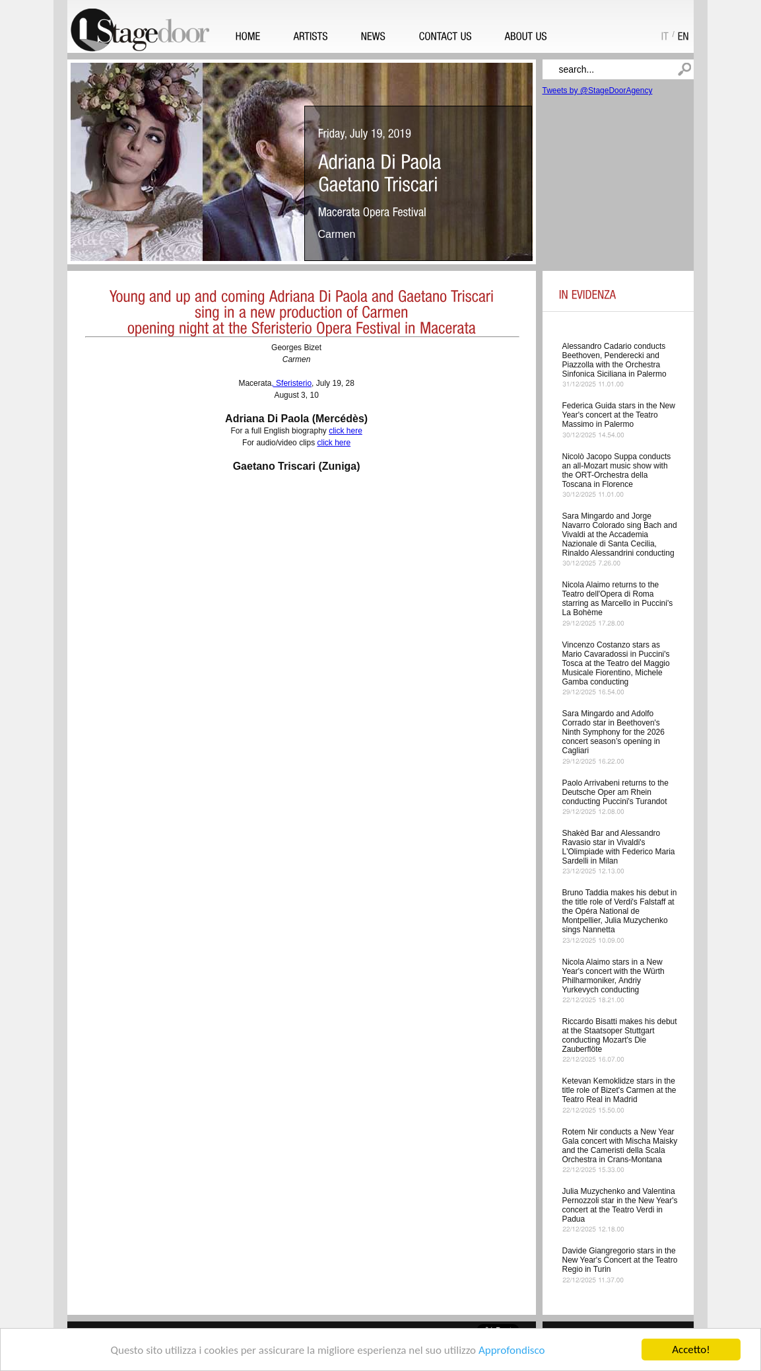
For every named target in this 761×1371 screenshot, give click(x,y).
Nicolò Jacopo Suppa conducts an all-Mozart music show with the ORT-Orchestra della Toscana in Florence (616, 470)
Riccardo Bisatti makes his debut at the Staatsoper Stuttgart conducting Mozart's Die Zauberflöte (619, 1035)
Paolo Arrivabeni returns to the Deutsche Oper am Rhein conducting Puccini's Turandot (615, 792)
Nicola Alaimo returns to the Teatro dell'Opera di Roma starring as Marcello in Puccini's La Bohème (617, 598)
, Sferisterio (291, 383)
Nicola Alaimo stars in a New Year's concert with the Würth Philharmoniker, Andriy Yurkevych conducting (613, 975)
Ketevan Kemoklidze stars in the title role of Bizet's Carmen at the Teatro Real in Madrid (619, 1090)
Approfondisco (512, 1350)
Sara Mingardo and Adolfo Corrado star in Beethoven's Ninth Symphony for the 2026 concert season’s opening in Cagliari (613, 732)
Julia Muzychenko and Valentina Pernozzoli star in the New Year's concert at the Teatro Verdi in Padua (620, 1205)
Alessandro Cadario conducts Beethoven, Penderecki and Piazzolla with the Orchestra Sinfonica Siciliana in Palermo (614, 360)
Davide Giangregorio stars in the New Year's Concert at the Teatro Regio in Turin (620, 1260)
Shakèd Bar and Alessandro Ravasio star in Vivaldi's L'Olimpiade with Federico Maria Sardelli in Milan (618, 847)
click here (345, 430)
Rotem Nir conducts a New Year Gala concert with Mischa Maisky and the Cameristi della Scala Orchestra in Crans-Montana (620, 1145)
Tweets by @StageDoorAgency (598, 90)
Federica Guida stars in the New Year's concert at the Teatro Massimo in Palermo (618, 415)
